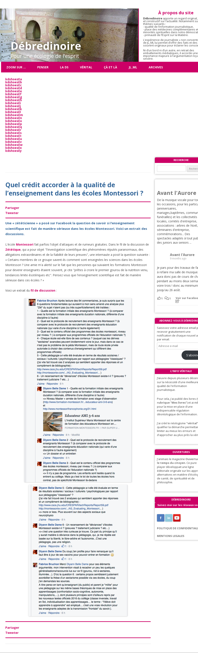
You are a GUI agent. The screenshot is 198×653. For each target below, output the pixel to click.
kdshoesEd (13, 88)
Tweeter (12, 213)
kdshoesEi (13, 103)
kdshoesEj (13, 106)
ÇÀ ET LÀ (110, 67)
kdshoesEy (13, 151)
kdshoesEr (13, 130)
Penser (42, 67)
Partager (12, 208)
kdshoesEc (13, 85)
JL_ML (133, 67)
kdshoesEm (14, 115)
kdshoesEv (13, 142)
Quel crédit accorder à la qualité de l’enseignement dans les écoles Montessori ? (74, 188)
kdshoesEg (13, 97)
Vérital (86, 67)
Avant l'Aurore (176, 192)
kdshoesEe (13, 91)
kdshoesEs (13, 133)
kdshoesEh (13, 100)
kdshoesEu (13, 139)
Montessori (24, 244)
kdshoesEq (13, 127)
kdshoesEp (13, 124)
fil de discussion (43, 290)
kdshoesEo (13, 121)
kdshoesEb (13, 82)
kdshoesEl (13, 112)
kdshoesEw (14, 145)
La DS (64, 67)
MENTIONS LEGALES (170, 536)
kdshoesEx (13, 148)
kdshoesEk (13, 109)
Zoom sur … (16, 67)
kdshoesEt (13, 136)
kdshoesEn (13, 118)
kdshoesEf (13, 94)
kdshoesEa (13, 79)
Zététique (13, 249)
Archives (156, 67)
